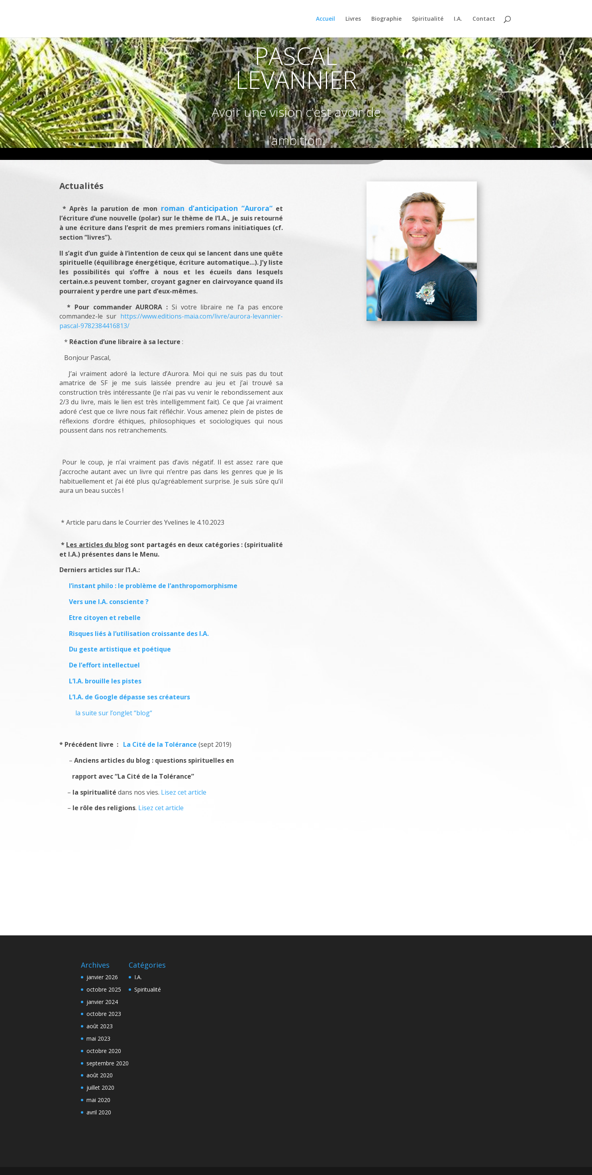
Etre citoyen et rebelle (101, 617)
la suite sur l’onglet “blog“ (113, 713)
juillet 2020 (100, 1087)
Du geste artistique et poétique (120, 649)
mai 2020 (98, 1100)
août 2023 (99, 1026)
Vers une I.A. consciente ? (105, 601)
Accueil (325, 19)
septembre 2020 (107, 1063)
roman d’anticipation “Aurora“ (216, 208)
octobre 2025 (103, 989)
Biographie (386, 19)
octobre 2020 (103, 1051)
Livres (353, 19)
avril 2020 (98, 1112)
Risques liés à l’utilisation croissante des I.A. (139, 633)
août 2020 (99, 1075)
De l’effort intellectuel (104, 665)
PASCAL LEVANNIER (296, 67)
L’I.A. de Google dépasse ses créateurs (129, 697)
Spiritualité (427, 19)
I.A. (458, 19)
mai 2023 (98, 1038)
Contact (483, 19)
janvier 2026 (102, 977)
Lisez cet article (183, 792)
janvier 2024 (102, 1002)
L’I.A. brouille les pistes (105, 681)
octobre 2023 (103, 1014)
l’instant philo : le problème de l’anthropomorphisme (149, 585)
